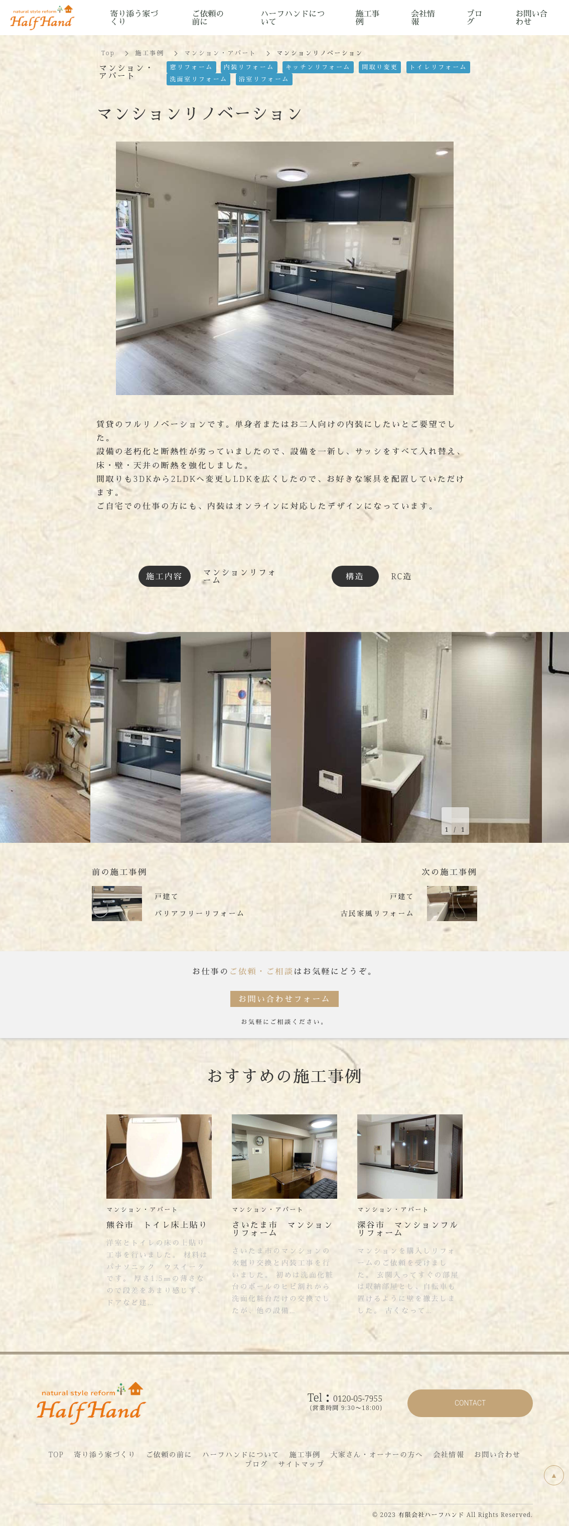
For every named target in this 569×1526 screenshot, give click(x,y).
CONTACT (470, 1403)
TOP (56, 1454)
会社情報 (448, 1454)
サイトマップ (301, 1464)
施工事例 (149, 53)
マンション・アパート (220, 53)
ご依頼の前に (169, 1454)
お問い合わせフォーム (284, 998)
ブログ (256, 1464)
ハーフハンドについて (240, 1454)
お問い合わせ (497, 1454)
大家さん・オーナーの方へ (376, 1454)
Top (108, 53)
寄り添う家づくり (104, 1454)
